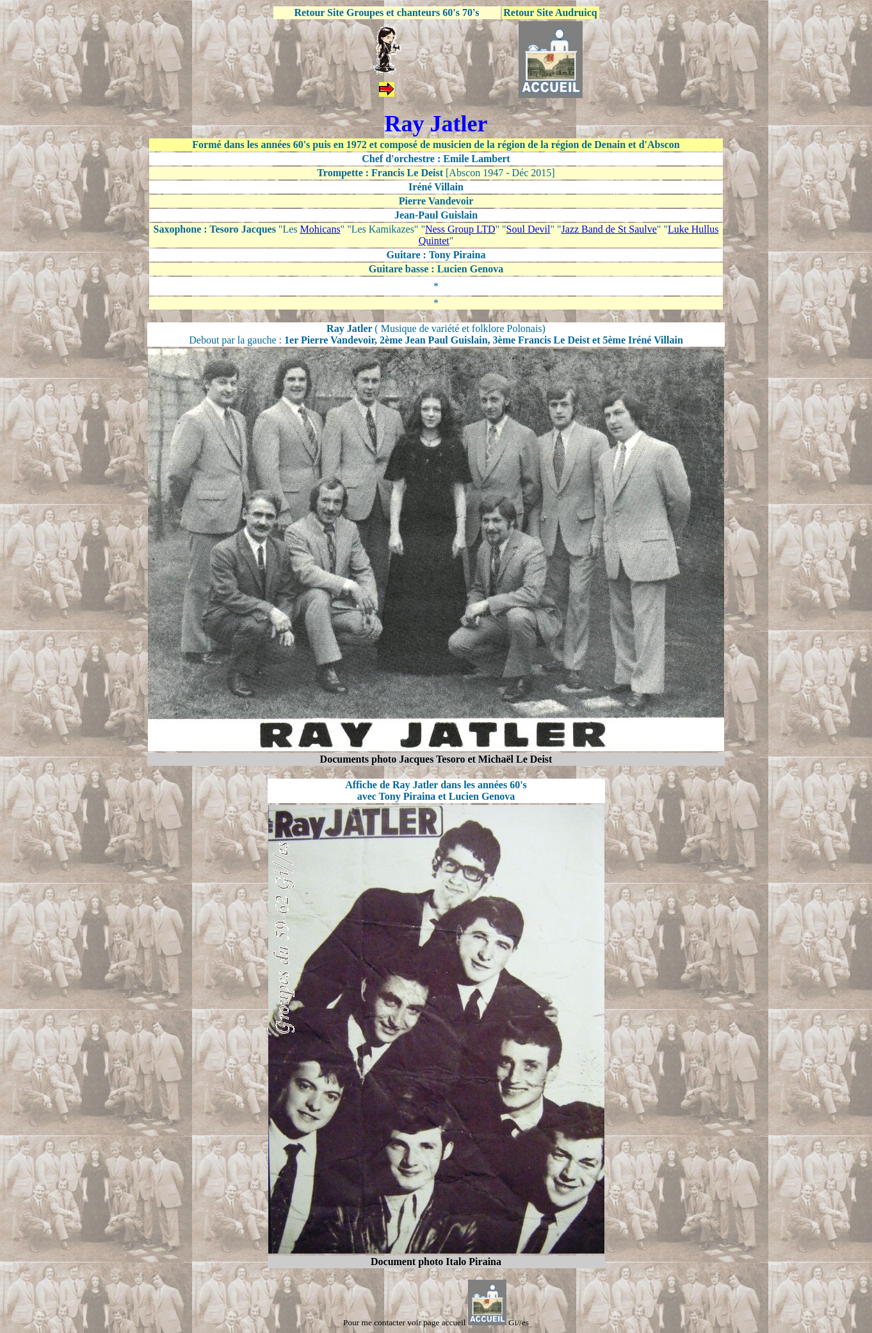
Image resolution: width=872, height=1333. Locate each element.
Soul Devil (528, 229)
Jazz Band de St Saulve (609, 229)
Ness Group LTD (460, 229)
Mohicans (320, 229)
